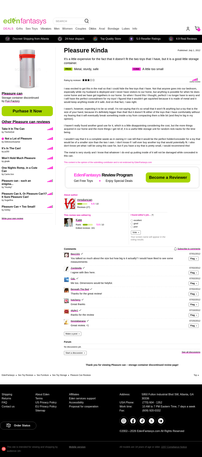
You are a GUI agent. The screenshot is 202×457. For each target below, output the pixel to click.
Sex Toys (32, 28)
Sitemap (40, 410)
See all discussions (191, 352)
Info (134, 28)
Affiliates (74, 394)
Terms (39, 398)
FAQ (4, 402)
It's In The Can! (11, 148)
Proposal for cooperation (83, 406)
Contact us (8, 406)
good (136, 223)
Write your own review (12, 218)
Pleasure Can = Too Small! (18, 206)
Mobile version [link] (77, 447)
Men (57, 28)
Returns (6, 398)
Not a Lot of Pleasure (18, 138)
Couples (80, 28)
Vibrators (46, 28)
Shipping (7, 394)
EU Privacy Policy (46, 406)
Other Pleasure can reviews (26, 122)
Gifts (19, 28)
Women (67, 28)
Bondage (113, 28)
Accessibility (76, 402)
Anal (102, 28)
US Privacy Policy (46, 402)
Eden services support (82, 398)
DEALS (8, 28)
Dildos (92, 28)
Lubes (126, 28)
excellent (138, 220)
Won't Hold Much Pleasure (19, 158)
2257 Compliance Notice (174, 447)
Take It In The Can (13, 128)
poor (136, 227)
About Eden (42, 394)
